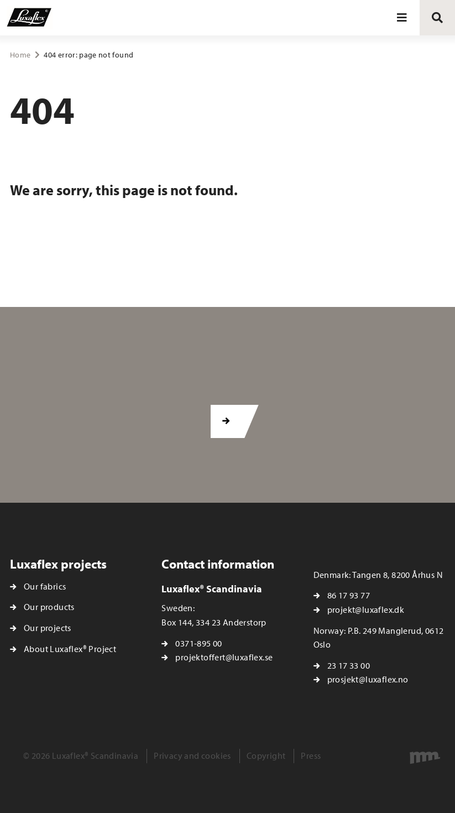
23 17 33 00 (348, 665)
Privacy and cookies (192, 755)
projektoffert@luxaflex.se (224, 657)
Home (20, 55)
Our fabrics (45, 586)
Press (311, 755)
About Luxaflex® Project (70, 648)
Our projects (47, 627)
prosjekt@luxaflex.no (368, 679)
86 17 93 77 (348, 595)
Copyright (266, 755)
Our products (49, 606)
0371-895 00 (198, 643)
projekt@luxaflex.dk (366, 609)
